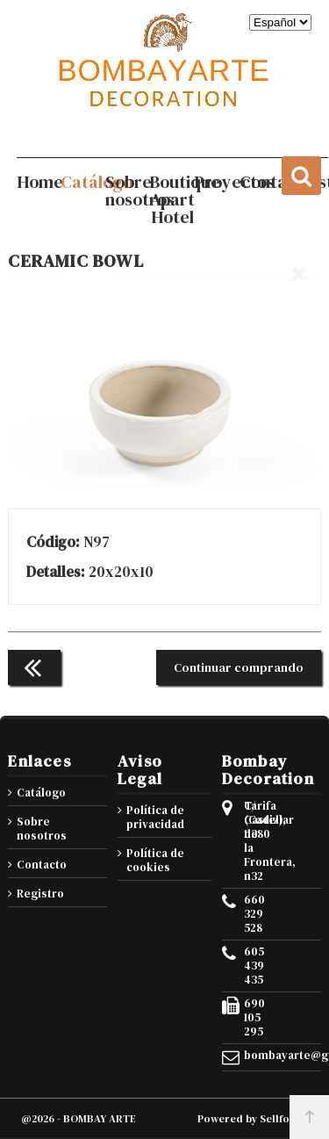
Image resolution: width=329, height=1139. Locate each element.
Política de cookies (155, 860)
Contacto (42, 864)
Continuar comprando (239, 667)
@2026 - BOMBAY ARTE (78, 1119)
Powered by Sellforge (252, 1119)
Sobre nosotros (42, 828)
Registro (40, 893)
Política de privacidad (155, 817)
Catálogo (41, 792)
